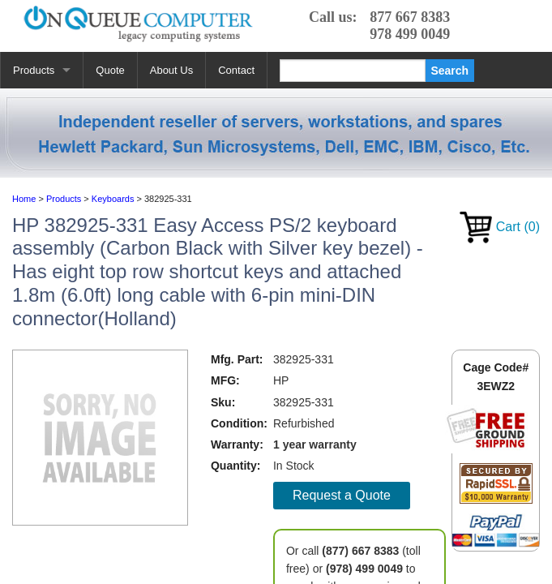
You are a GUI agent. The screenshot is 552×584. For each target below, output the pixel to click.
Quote (110, 70)
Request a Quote (342, 495)
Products (33, 70)
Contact (236, 70)
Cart (500, 227)
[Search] (353, 70)
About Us (171, 70)
